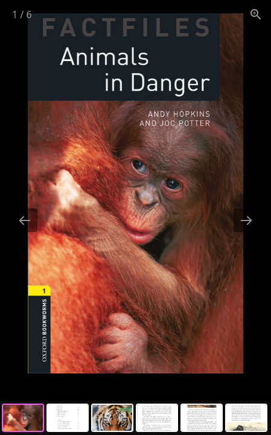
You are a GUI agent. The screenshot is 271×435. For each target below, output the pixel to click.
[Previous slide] (24, 220)
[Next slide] (246, 220)
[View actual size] (256, 14)
